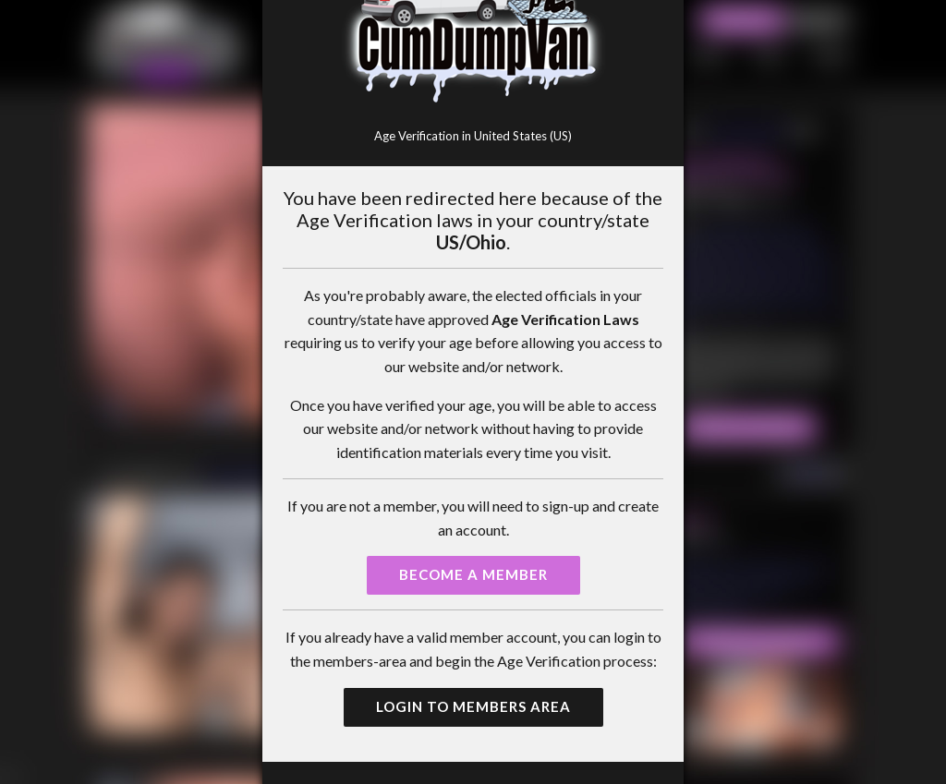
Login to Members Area (473, 706)
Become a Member (473, 574)
